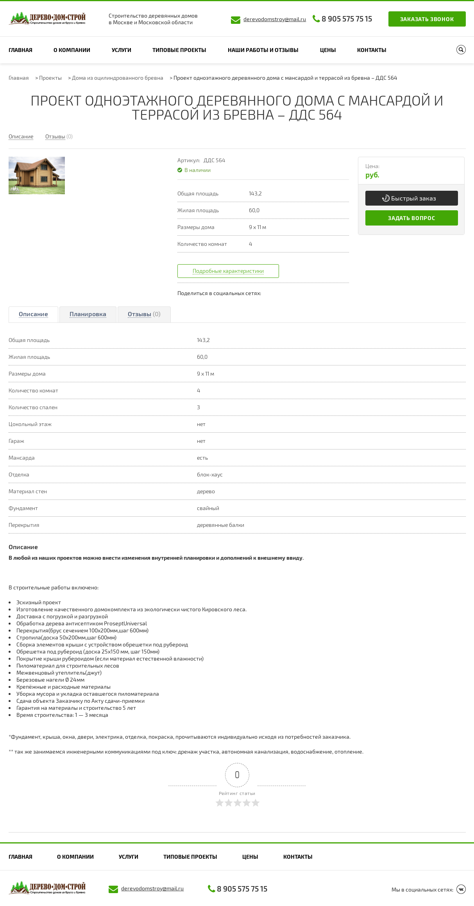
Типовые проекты (179, 50)
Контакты (371, 50)
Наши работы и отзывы (263, 50)
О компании (72, 50)
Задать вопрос (411, 218)
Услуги (121, 50)
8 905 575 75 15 (347, 18)
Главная (20, 50)
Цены (328, 50)
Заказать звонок (427, 19)
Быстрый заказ (413, 198)
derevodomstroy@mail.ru (274, 19)
